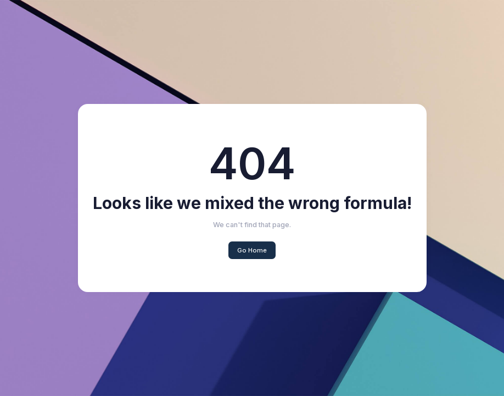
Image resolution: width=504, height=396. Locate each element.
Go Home (252, 250)
